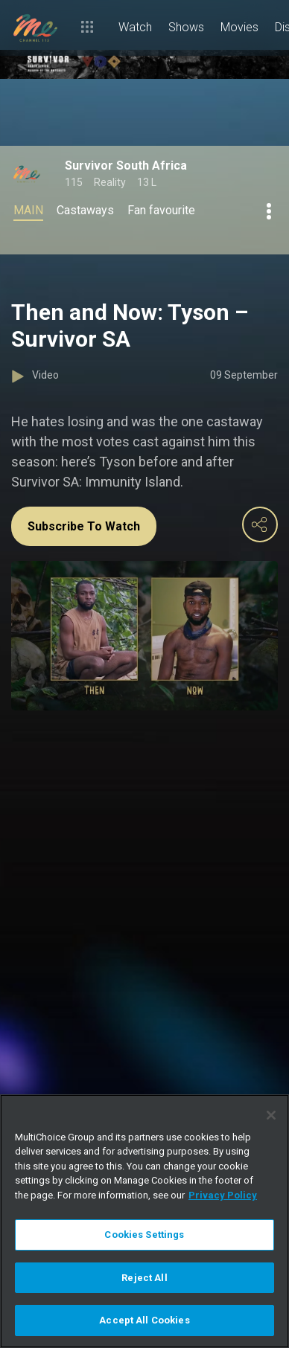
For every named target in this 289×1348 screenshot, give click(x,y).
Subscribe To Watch (84, 526)
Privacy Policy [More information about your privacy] (222, 1195)
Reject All (144, 1277)
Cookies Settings (144, 1234)
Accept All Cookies (144, 1320)
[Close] (271, 1115)
